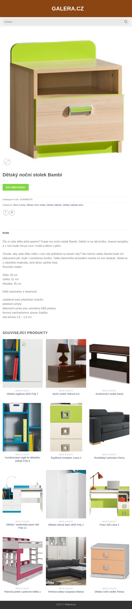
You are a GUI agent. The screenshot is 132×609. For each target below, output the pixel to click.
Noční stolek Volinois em (66, 394)
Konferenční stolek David (109, 394)
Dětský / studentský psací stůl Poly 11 (22, 526)
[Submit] (126, 22)
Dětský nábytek (54, 205)
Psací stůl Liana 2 (109, 524)
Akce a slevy (19, 205)
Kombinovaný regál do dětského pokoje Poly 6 (22, 459)
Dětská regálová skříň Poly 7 (22, 394)
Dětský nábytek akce (73, 205)
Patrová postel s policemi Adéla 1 (22, 591)
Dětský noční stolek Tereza (109, 591)
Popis (6, 233)
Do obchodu (15, 187)
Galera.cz (66, 8)
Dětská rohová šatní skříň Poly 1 (66, 524)
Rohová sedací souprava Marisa (66, 591)
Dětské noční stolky (35, 205)
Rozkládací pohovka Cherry (109, 457)
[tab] (6, 233)
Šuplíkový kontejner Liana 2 (66, 457)
